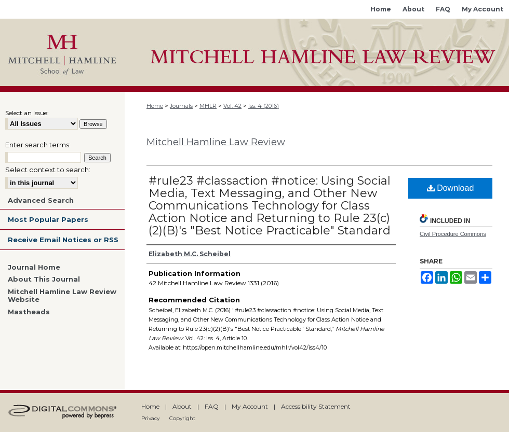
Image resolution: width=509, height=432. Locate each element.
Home (154, 105)
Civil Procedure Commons (453, 234)
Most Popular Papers (48, 219)
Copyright (182, 418)
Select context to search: (47, 169)
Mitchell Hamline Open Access (317, 52)
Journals (181, 105)
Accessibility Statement (316, 406)
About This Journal (44, 279)
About (182, 406)
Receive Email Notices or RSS (63, 239)
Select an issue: (27, 113)
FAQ (212, 406)
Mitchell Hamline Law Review (215, 142)
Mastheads (29, 312)
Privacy (150, 418)
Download (450, 188)
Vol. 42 (232, 105)
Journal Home (34, 267)
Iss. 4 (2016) (263, 105)
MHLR (208, 105)
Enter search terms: (38, 145)
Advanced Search (41, 200)
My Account (250, 406)
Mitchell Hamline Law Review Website (62, 296)
